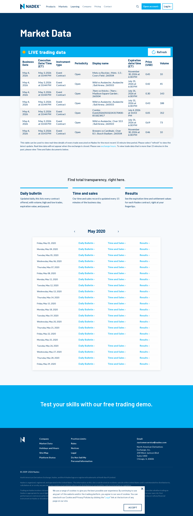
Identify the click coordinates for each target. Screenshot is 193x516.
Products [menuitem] (50, 6)
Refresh (159, 52)
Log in (167, 6)
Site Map (43, 453)
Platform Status (47, 457)
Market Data (45, 443)
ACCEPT (132, 507)
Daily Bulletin (86, 242)
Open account (150, 6)
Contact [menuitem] (108, 6)
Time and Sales (116, 242)
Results (144, 242)
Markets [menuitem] (63, 6)
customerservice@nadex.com (151, 442)
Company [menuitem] (86, 6)
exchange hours (108, 146)
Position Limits (78, 438)
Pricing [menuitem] (97, 6)
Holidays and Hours (49, 448)
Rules (73, 443)
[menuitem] (30, 6)
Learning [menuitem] (75, 6)
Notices (75, 448)
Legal (73, 453)
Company (44, 438)
